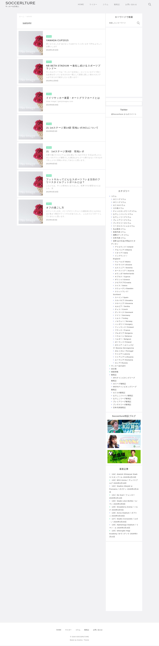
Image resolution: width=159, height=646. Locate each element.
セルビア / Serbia (122, 307)
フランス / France (122, 330)
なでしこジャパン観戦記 (123, 396)
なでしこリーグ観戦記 (122, 399)
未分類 (114, 369)
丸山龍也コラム (119, 229)
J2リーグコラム (119, 202)
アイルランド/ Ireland (124, 247)
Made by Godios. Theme (79, 640)
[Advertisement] (124, 62)
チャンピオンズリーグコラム (125, 211)
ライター (68, 630)
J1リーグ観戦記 (119, 384)
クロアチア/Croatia (123, 283)
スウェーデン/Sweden (124, 289)
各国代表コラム (119, 232)
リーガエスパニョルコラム (124, 226)
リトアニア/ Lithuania (124, 357)
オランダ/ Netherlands (124, 274)
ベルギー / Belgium (123, 339)
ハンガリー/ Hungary (124, 324)
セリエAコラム (119, 205)
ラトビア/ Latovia (122, 354)
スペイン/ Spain (122, 298)
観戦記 (114, 375)
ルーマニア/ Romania (124, 360)
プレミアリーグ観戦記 (122, 402)
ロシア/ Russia (121, 363)
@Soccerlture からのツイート (124, 114)
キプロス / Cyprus (122, 277)
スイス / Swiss (121, 286)
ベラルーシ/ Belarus (123, 336)
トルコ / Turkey (121, 318)
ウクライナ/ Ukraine (123, 265)
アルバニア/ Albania (123, 250)
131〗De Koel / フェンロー (123, 495)
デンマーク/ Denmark (124, 313)
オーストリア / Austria (124, 271)
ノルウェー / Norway (123, 321)
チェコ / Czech (121, 310)
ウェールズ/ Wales (123, 262)
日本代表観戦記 (119, 408)
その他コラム (118, 208)
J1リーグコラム (119, 199)
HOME (58, 630)
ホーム (21, 17)
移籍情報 (114, 372)
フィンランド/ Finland (124, 327)
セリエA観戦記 (119, 393)
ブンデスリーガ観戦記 (122, 405)
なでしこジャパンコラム (123, 214)
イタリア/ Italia (121, 253)
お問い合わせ (98, 630)
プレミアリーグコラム (122, 220)
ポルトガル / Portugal (124, 351)
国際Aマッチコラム (121, 235)
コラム (114, 196)
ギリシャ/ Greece (122, 280)
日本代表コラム (119, 238)
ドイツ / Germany (122, 315)
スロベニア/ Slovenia (124, 304)
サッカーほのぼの (118, 366)
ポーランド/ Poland (123, 342)
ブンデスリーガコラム (122, 223)
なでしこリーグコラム (122, 217)
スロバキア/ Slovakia (124, 301)
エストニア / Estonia (124, 268)
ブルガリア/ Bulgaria (124, 333)
